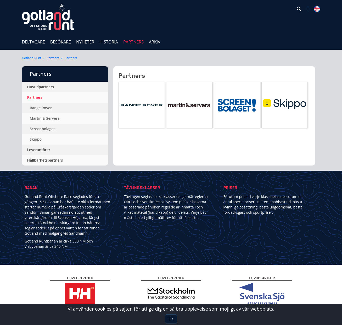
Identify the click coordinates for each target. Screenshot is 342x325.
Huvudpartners (40, 86)
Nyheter (85, 42)
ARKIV (154, 42)
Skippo (36, 139)
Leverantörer (39, 149)
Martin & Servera (45, 118)
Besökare (60, 42)
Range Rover (41, 107)
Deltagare (33, 42)
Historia (108, 42)
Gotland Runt (31, 58)
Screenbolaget (42, 128)
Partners (134, 40)
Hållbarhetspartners (45, 160)
